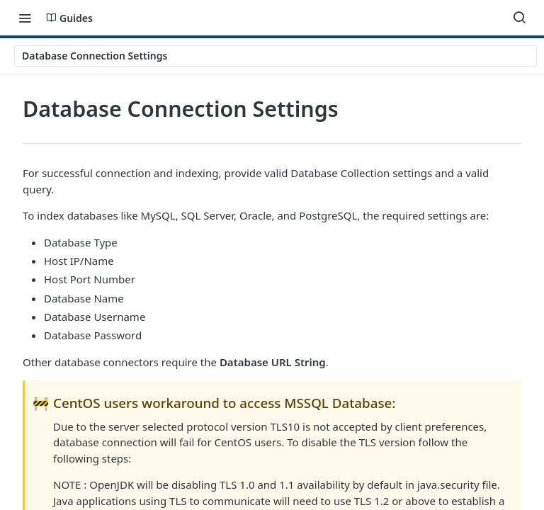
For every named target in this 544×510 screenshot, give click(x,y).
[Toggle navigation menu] (24, 17)
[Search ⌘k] (519, 17)
